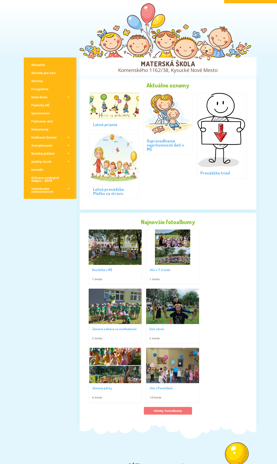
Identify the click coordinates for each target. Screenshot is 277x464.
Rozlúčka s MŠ (102, 268)
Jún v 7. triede (156, 268)
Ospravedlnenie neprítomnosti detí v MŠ (165, 145)
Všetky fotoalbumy (168, 379)
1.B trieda (207, 366)
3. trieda (206, 277)
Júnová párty (156, 357)
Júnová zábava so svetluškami (214, 269)
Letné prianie (105, 124)
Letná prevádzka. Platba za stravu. (109, 191)
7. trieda (97, 277)
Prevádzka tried (215, 173)
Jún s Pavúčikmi (212, 357)
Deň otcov (99, 357)
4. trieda (151, 366)
